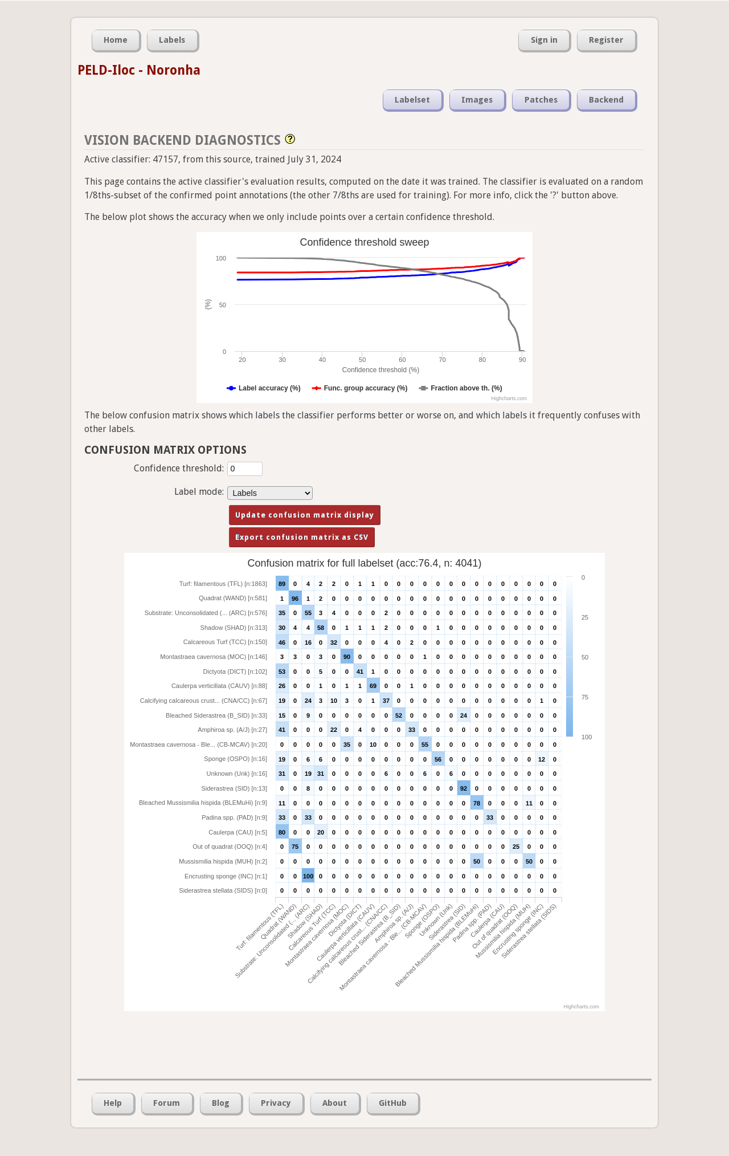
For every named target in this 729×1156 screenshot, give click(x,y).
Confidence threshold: (179, 468)
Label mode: (199, 491)
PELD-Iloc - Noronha (138, 70)
